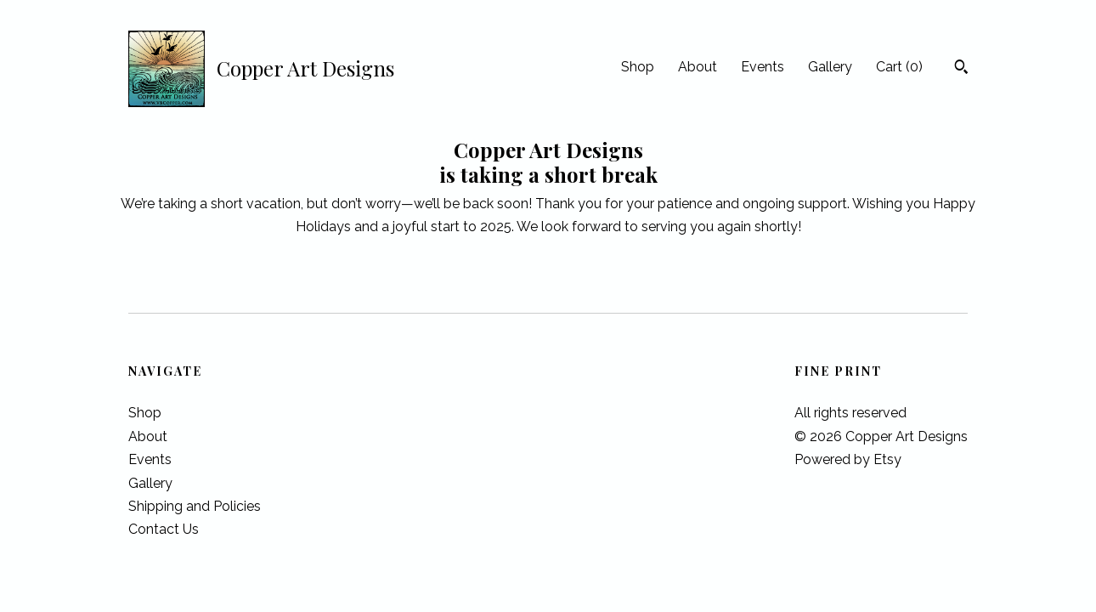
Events (762, 67)
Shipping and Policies (194, 506)
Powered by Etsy (847, 459)
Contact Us (163, 529)
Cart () (899, 67)
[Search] (961, 69)
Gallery (830, 67)
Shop (637, 67)
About (697, 67)
